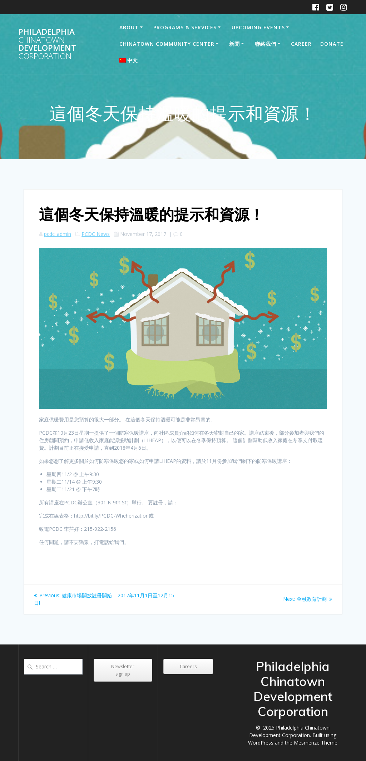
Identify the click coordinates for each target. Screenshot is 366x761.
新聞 (234, 43)
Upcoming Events (258, 27)
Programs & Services (185, 27)
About (129, 27)
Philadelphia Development (47, 44)
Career (301, 43)
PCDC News (95, 234)
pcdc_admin (57, 234)
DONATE (331, 43)
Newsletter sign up (122, 670)
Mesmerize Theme (315, 742)
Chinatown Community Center (166, 43)
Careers (188, 666)
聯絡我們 (265, 43)
